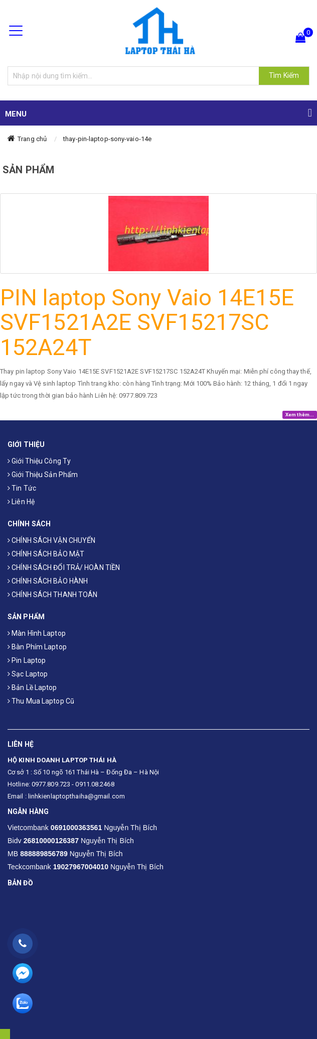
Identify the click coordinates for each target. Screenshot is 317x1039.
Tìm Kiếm (284, 75)
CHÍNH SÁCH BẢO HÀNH (48, 581)
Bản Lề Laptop (32, 687)
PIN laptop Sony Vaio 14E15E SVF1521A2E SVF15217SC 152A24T (147, 322)
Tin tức (22, 488)
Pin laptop (27, 660)
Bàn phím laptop (37, 647)
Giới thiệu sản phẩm (43, 475)
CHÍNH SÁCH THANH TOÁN (52, 595)
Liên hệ (21, 502)
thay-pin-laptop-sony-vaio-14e (107, 139)
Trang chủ (32, 139)
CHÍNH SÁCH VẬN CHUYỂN (51, 540)
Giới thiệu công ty (39, 461)
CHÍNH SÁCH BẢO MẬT (46, 554)
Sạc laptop (28, 674)
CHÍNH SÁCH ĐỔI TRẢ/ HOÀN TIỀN (64, 567)
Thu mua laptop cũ (41, 701)
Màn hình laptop (37, 633)
